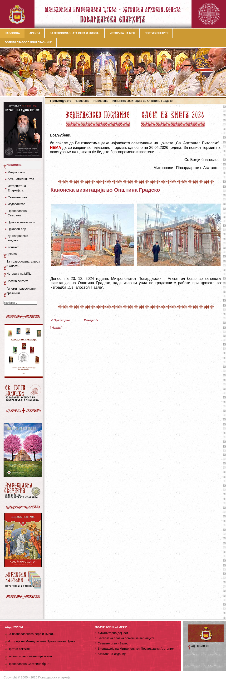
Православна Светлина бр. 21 (29, 664)
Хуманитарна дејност (113, 633)
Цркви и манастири (21, 222)
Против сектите (17, 281)
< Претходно (60, 320)
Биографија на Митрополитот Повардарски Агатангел (136, 648)
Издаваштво (16, 204)
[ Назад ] (56, 327)
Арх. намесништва (21, 179)
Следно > (91, 320)
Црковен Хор (17, 229)
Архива (11, 254)
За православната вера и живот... (23, 264)
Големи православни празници (21, 291)
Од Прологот (200, 646)
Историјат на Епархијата (17, 188)
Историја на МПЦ (18, 273)
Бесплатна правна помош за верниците (126, 638)
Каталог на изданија (112, 654)
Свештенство (17, 197)
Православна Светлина (17, 213)
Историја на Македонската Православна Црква (41, 641)
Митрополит (16, 172)
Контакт (13, 247)
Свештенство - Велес (113, 643)
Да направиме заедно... (18, 238)
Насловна (81, 100)
